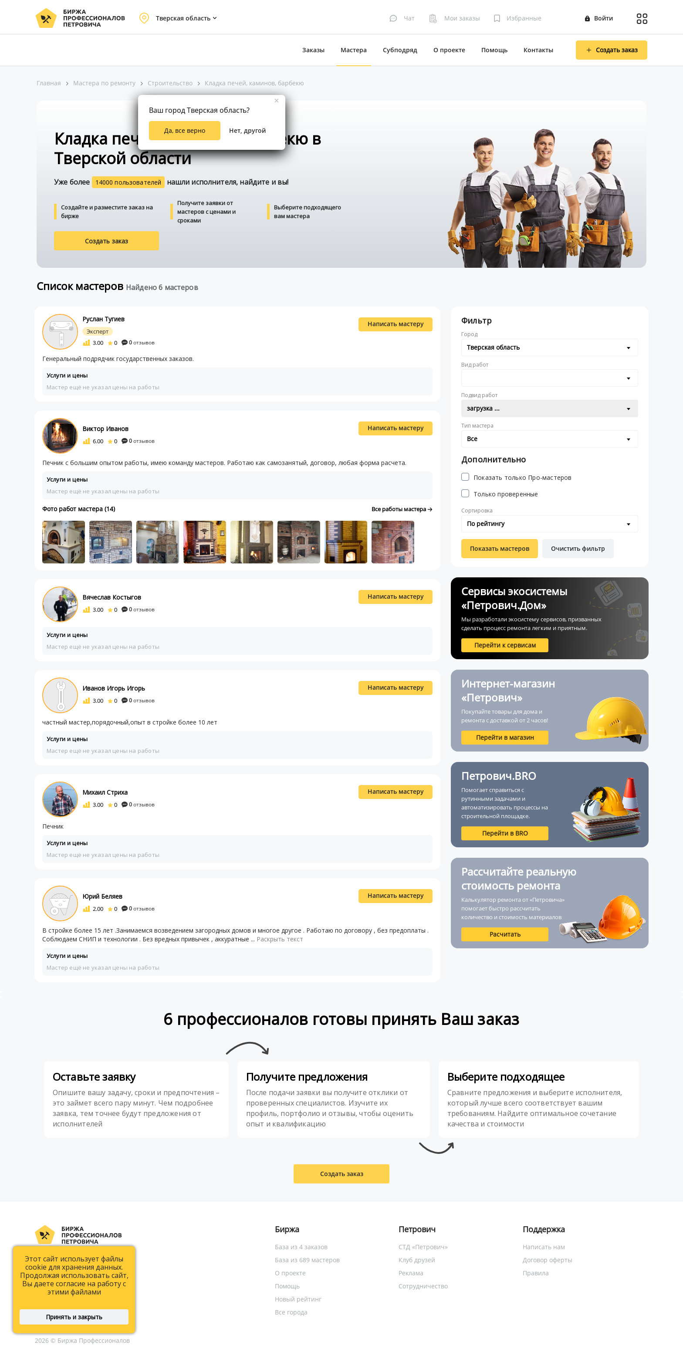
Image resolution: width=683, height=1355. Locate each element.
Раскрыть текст (280, 939)
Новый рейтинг (298, 1299)
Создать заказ (106, 241)
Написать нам (544, 1247)
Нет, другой (247, 130)
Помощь (494, 50)
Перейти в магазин (505, 737)
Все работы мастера (402, 509)
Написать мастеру (396, 324)
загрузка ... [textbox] (483, 408)
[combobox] (549, 347)
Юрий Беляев (102, 896)
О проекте (449, 50)
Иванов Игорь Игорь (113, 688)
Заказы (313, 50)
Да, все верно (184, 130)
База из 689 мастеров (307, 1260)
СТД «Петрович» (423, 1247)
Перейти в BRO (505, 833)
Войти (599, 18)
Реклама (411, 1273)
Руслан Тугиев (103, 319)
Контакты (538, 50)
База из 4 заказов (301, 1247)
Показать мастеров (499, 548)
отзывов (138, 342)
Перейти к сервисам (505, 645)
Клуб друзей (417, 1260)
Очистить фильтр (578, 548)
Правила (536, 1273)
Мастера (354, 50)
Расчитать (505, 934)
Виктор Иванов (105, 429)
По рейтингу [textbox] (485, 523)
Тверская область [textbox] (493, 347)
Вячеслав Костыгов (111, 597)
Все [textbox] (472, 439)
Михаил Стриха (105, 792)
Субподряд (400, 50)
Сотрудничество (423, 1286)
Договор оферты (547, 1260)
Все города (291, 1312)
